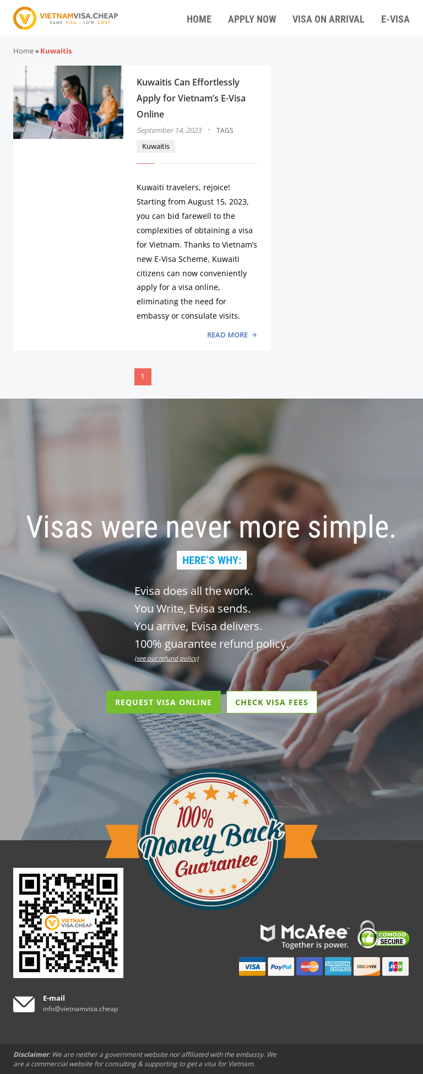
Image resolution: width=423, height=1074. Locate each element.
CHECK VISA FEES (271, 702)
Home (23, 51)
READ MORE (227, 335)
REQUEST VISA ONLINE (163, 702)
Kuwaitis (156, 146)
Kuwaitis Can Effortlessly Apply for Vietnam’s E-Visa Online (191, 98)
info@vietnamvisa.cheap (80, 1008)
